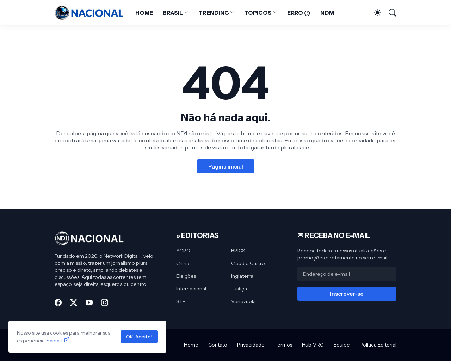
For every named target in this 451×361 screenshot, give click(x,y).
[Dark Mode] (374, 13)
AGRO (183, 250)
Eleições (186, 276)
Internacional (191, 289)
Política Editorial (378, 345)
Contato (217, 345)
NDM (327, 12)
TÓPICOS (257, 12)
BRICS (238, 250)
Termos (283, 345)
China (182, 263)
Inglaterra (242, 276)
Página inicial (225, 166)
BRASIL (173, 12)
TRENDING (213, 12)
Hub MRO (313, 345)
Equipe (342, 345)
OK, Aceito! (139, 337)
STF (180, 301)
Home (191, 345)
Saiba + (55, 340)
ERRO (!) (298, 12)
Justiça (239, 289)
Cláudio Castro (248, 263)
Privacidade (251, 345)
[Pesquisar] (389, 13)
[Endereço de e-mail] (346, 274)
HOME (144, 12)
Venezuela (243, 301)
